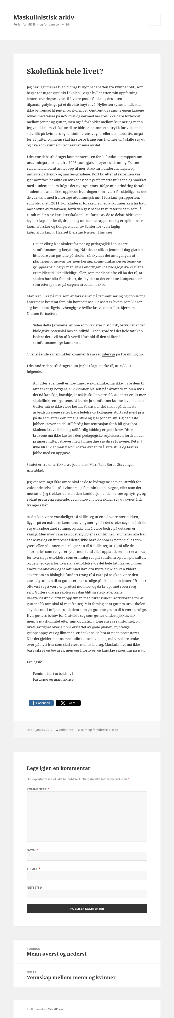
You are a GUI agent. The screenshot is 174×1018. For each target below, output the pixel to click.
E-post (33, 869)
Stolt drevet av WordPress (45, 1009)
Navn (32, 850)
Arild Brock (66, 730)
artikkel (59, 464)
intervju (108, 354)
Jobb (115, 730)
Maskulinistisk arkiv (43, 17)
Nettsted (34, 887)
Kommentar (38, 789)
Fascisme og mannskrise (53, 679)
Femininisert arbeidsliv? (53, 673)
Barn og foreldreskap (95, 730)
